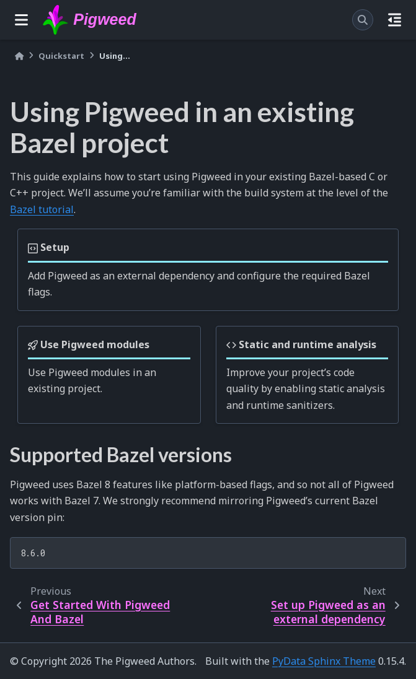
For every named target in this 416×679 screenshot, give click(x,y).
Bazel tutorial (42, 209)
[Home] (19, 56)
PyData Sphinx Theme (324, 661)
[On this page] (394, 19)
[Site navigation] (21, 19)
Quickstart (61, 55)
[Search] (362, 19)
